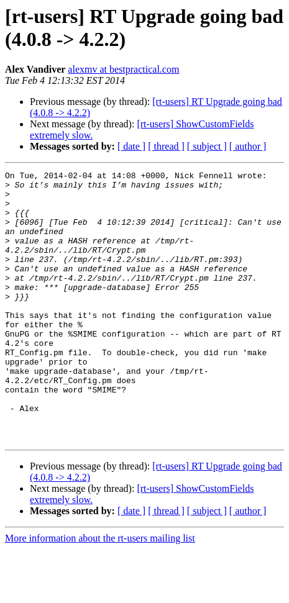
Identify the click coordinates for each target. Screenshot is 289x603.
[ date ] (131, 146)
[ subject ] (207, 146)
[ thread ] (166, 146)
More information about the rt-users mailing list (100, 592)
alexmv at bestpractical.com (123, 69)
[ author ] (248, 146)
